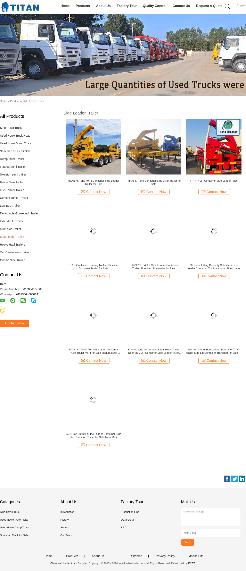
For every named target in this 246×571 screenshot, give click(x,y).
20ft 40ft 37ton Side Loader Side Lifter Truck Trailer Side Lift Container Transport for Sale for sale (214, 351)
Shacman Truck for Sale (15, 151)
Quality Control (154, 6)
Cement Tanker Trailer (14, 197)
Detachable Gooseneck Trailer (19, 213)
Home (64, 6)
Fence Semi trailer (11, 182)
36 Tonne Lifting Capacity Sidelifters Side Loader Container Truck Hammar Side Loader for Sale (214, 267)
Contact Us (181, 6)
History (64, 519)
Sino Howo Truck (11, 127)
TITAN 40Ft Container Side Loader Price (214, 180)
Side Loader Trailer (34, 101)
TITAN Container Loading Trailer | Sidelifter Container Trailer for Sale (93, 267)
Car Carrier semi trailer (14, 252)
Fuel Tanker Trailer (12, 190)
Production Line (130, 511)
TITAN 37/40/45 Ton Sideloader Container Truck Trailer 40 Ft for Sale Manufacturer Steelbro (93, 351)
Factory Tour (127, 6)
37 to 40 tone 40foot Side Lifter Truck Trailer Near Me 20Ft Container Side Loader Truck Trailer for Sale (154, 351)
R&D (123, 527)
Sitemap (136, 556)
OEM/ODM (127, 519)
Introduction (67, 511)
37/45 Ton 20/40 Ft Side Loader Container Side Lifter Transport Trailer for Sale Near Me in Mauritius (93, 435)
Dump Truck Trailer (12, 159)
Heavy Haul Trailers (12, 244)
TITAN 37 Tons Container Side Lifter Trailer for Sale (153, 182)
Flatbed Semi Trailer (13, 166)
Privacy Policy (165, 556)
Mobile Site (196, 556)
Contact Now (14, 323)
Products (83, 6)
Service (64, 527)
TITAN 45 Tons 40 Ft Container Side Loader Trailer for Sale (93, 182)
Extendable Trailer (11, 221)
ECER (192, 563)
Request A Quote (209, 6)
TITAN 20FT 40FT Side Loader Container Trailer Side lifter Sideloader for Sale (153, 267)
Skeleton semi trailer (13, 174)
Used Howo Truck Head (15, 135)
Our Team (66, 535)
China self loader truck (63, 563)
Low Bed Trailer (10, 205)
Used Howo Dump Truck (15, 143)
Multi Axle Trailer (10, 229)
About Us (103, 6)
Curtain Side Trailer (12, 260)
